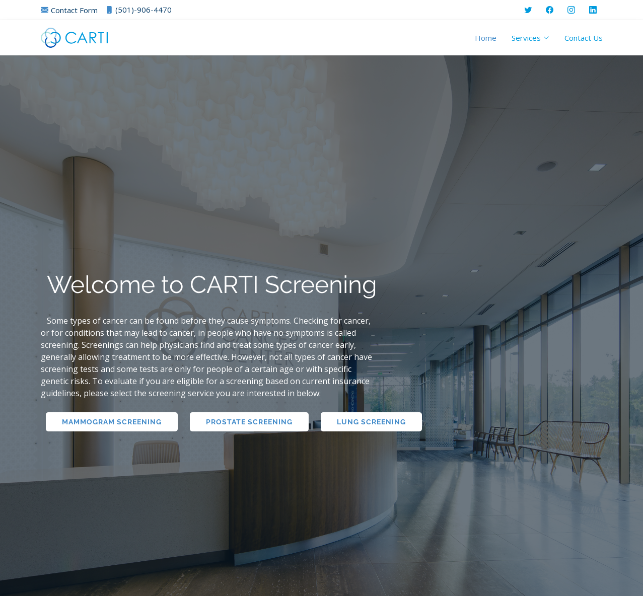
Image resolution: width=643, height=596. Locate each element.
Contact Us (583, 38)
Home (485, 38)
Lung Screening (371, 422)
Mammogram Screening (112, 422)
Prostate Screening (249, 422)
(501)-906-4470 (138, 10)
